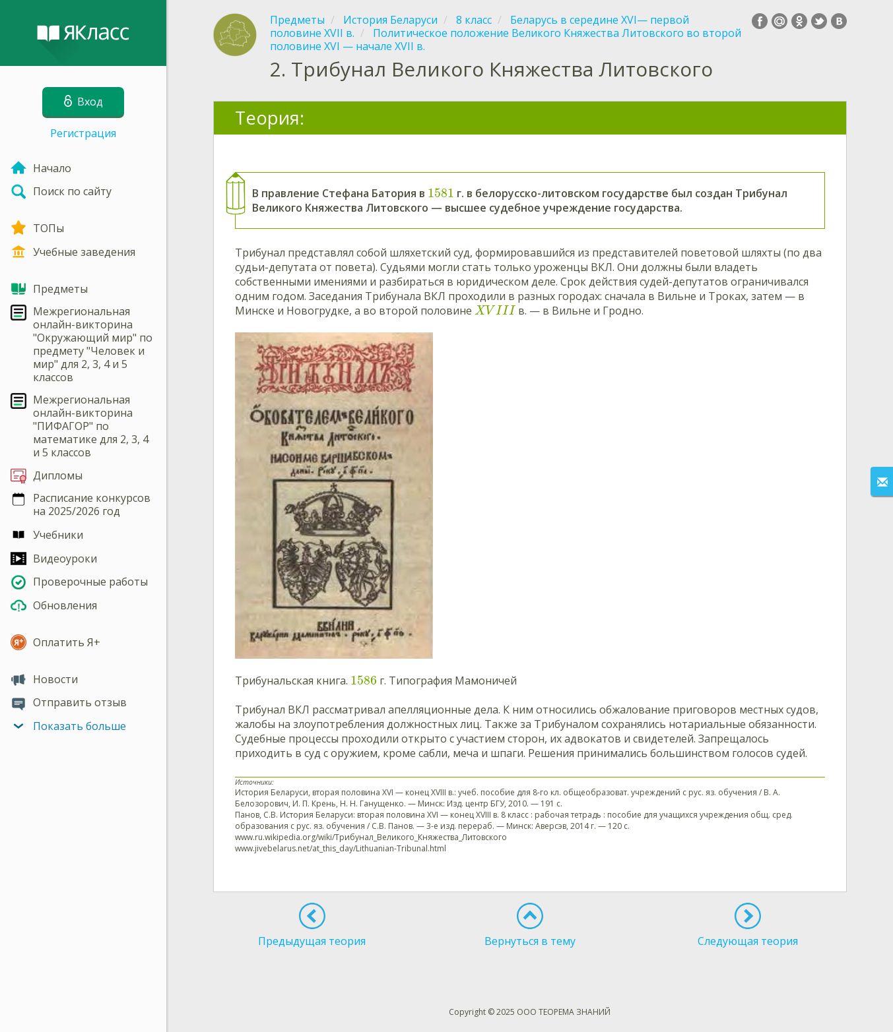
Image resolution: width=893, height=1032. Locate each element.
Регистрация (83, 133)
